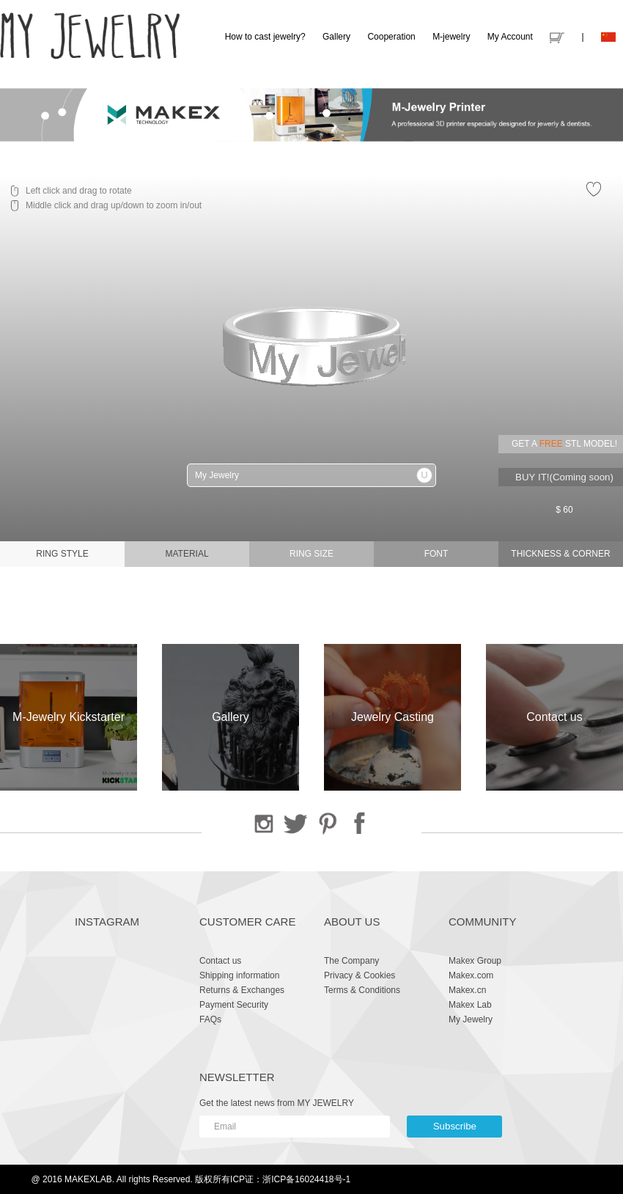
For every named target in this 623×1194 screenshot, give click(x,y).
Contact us (220, 961)
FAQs (210, 1019)
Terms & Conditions (362, 990)
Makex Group (475, 961)
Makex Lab (470, 1005)
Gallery (336, 37)
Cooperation (391, 37)
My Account (510, 37)
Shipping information (239, 975)
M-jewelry (451, 37)
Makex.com (471, 975)
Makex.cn (467, 990)
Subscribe (454, 1126)
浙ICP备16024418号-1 (306, 1179)
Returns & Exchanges (241, 990)
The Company (351, 961)
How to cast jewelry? (265, 37)
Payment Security (233, 1005)
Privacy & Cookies (359, 975)
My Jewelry (471, 1019)
